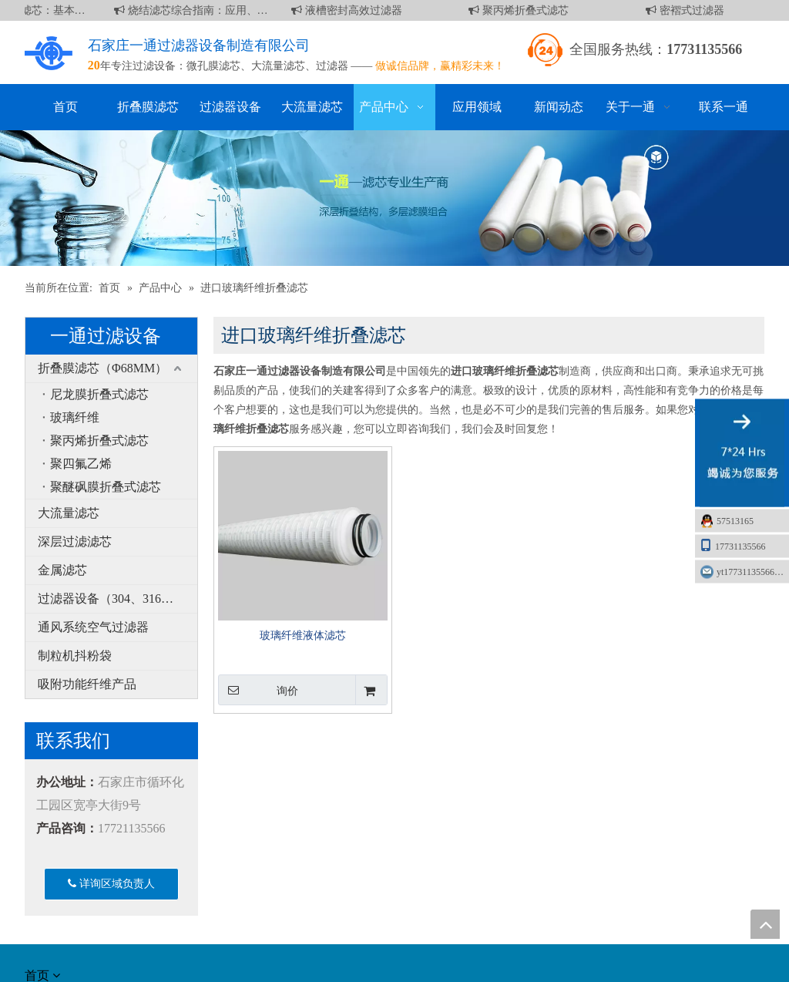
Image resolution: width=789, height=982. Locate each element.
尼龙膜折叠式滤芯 (99, 394)
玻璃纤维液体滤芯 (303, 635)
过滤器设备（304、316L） (109, 598)
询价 (258, 689)
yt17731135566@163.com (753, 572)
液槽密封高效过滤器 (349, 10)
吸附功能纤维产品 (87, 684)
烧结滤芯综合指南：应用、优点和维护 (194, 10)
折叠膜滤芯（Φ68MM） (102, 368)
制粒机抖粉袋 (75, 655)
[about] (43, 926)
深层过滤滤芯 (75, 541)
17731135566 (733, 545)
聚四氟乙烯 (81, 463)
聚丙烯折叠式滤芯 (522, 10)
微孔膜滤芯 (213, 66)
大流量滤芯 (278, 66)
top (765, 924)
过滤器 (332, 66)
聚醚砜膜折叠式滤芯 (105, 486)
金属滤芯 (62, 570)
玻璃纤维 (74, 417)
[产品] (394, 198)
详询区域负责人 (111, 884)
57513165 (735, 521)
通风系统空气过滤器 (93, 627)
